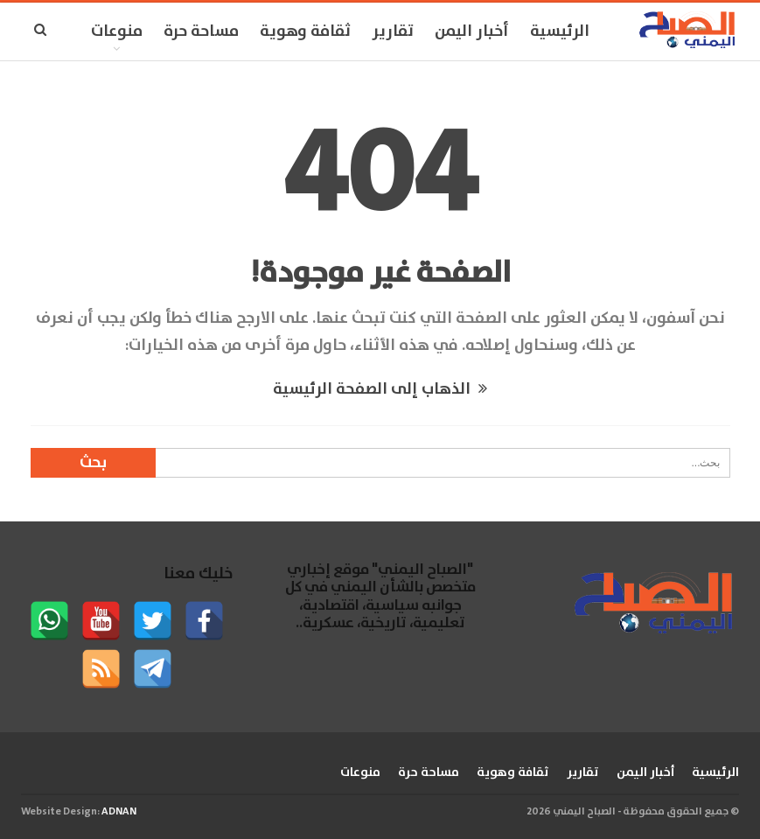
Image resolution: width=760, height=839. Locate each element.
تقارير (393, 31)
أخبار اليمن (472, 31)
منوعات (117, 31)
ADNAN (118, 811)
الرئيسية (559, 31)
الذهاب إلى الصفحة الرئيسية (380, 389)
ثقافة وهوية (305, 31)
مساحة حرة (201, 31)
